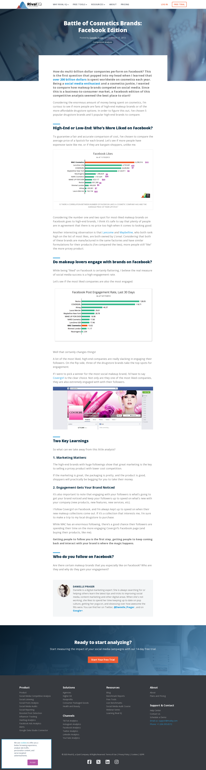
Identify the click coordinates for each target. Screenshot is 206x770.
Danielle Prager (97, 37)
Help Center (155, 710)
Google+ (78, 610)
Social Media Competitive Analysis (35, 696)
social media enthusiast (82, 83)
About (153, 692)
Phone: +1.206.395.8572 (161, 724)
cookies (23, 743)
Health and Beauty (71, 706)
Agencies (67, 692)
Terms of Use (111, 754)
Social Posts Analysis (29, 702)
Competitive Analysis (102, 42)
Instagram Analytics (72, 724)
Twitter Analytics (70, 731)
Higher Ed (67, 696)
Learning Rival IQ (114, 713)
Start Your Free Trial (103, 659)
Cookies (134, 754)
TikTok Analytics (70, 720)
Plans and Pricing (158, 696)
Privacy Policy (123, 754)
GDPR (142, 754)
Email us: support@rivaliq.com (164, 720)
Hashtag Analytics (27, 720)
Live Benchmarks (114, 702)
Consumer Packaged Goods (76, 702)
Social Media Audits (28, 706)
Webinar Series (113, 709)
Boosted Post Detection (30, 713)
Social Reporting (26, 709)
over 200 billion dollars (70, 79)
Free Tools (111, 699)
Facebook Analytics (72, 727)
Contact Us (155, 713)
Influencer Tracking (28, 716)
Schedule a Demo (158, 717)
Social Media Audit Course (118, 706)
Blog (108, 692)
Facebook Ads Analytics (30, 723)
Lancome (108, 232)
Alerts (22, 727)
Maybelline (126, 232)
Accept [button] (32, 762)
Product (23, 692)
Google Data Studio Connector (33, 730)
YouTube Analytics (71, 738)
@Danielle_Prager (124, 607)
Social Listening (26, 699)
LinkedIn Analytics (71, 734)
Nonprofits (68, 699)
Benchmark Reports (115, 696)
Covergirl (59, 378)
